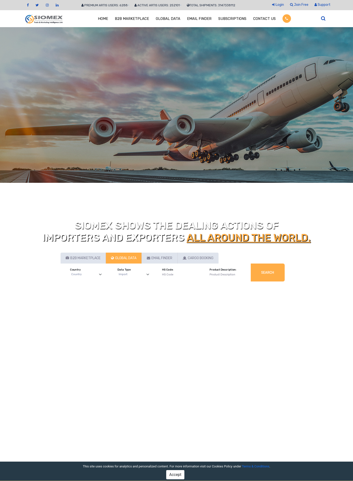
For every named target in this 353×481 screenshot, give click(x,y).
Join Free (299, 5)
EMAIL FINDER (199, 18)
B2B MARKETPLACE (132, 18)
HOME (103, 18)
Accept (175, 474)
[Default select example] (87, 275)
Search (267, 272)
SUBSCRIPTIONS (232, 18)
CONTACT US (264, 18)
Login (278, 5)
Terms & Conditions (255, 466)
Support (322, 5)
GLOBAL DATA (168, 18)
